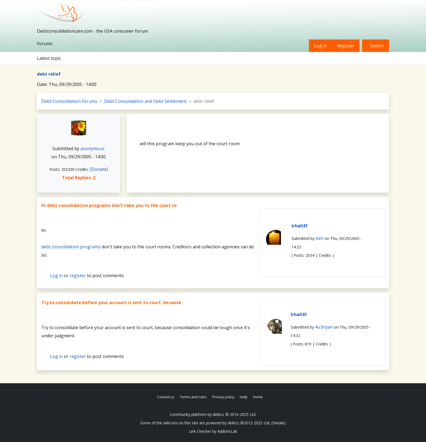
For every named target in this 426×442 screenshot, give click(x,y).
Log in (320, 46)
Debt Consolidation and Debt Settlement (145, 101)
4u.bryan (324, 327)
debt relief (49, 74)
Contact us (165, 396)
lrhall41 (300, 226)
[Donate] (99, 169)
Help (244, 396)
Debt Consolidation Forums (69, 101)
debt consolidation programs (71, 247)
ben (320, 238)
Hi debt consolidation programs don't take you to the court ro (109, 205)
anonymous (92, 149)
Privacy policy (223, 396)
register (78, 276)
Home (258, 396)
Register (345, 46)
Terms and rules (193, 396)
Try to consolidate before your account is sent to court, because (111, 302)
